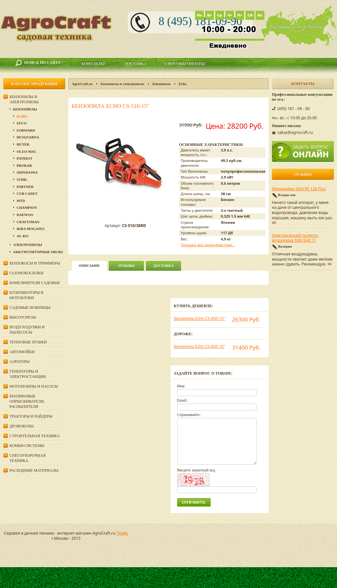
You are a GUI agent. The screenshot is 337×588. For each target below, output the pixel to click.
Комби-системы (26, 445)
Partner (25, 187)
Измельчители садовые (34, 282)
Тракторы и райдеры (30, 416)
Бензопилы (161, 84)
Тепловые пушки (28, 342)
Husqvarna (28, 137)
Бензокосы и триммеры (34, 263)
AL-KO (22, 236)
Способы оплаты (185, 63)
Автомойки (22, 352)
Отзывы (126, 265)
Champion (27, 207)
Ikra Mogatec (31, 229)
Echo (183, 84)
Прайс (122, 533)
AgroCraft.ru (82, 84)
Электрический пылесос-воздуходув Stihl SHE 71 (295, 238)
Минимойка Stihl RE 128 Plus (299, 189)
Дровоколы (21, 426)
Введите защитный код (196, 470)
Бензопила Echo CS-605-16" (199, 346)
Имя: (181, 386)
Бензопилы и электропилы (122, 84)
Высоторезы (22, 317)
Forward (26, 130)
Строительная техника (34, 436)
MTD (21, 201)
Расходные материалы (33, 470)
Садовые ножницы (29, 307)
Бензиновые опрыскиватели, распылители (27, 401)
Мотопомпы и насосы (33, 386)
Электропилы (27, 245)
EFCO (22, 123)
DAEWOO (25, 215)
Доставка (136, 63)
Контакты (93, 63)
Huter (23, 144)
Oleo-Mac (27, 151)
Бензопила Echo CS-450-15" (199, 318)
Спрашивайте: (189, 414)
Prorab (24, 165)
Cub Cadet (27, 193)
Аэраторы (19, 361)
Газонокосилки (26, 273)
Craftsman (28, 222)
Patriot (25, 158)
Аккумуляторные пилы (38, 252)
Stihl (22, 179)
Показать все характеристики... (208, 244)
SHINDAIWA (27, 172)
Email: (182, 400)
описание (89, 265)
